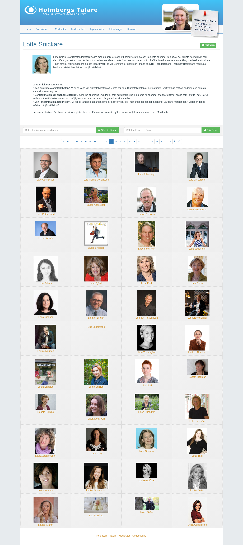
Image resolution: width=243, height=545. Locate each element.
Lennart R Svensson (147, 317)
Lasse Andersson (96, 204)
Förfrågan (208, 45)
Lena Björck (96, 283)
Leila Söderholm (197, 248)
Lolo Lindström (197, 421)
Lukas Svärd (146, 512)
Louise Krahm (45, 524)
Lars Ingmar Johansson (96, 179)
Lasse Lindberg (96, 247)
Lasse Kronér (46, 238)
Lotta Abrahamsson (45, 455)
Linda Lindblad (46, 386)
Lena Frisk (146, 283)
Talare (113, 535)
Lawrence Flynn (146, 248)
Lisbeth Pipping (45, 412)
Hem (28, 29)
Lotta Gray (96, 453)
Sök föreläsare (107, 130)
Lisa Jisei (147, 385)
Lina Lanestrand (96, 326)
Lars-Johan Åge (146, 174)
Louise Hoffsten (146, 480)
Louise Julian (197, 490)
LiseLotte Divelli (96, 418)
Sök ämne (211, 130)
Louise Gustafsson (96, 490)
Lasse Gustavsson (197, 209)
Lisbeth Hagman (197, 377)
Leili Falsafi (46, 283)
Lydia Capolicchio (197, 524)
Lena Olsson (197, 283)
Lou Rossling (96, 515)
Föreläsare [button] (43, 29)
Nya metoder (97, 29)
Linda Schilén (96, 386)
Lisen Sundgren (146, 412)
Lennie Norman (45, 351)
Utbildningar (115, 29)
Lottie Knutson (45, 490)
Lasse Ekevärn (147, 214)
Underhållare (78, 29)
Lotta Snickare (147, 451)
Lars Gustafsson (45, 179)
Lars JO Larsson (197, 179)
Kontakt (131, 29)
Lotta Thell (197, 455)
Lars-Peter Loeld (46, 214)
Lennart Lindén (96, 317)
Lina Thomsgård (147, 352)
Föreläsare (102, 535)
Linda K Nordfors (197, 352)
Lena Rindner (45, 317)
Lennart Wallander (197, 317)
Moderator (60, 29)
